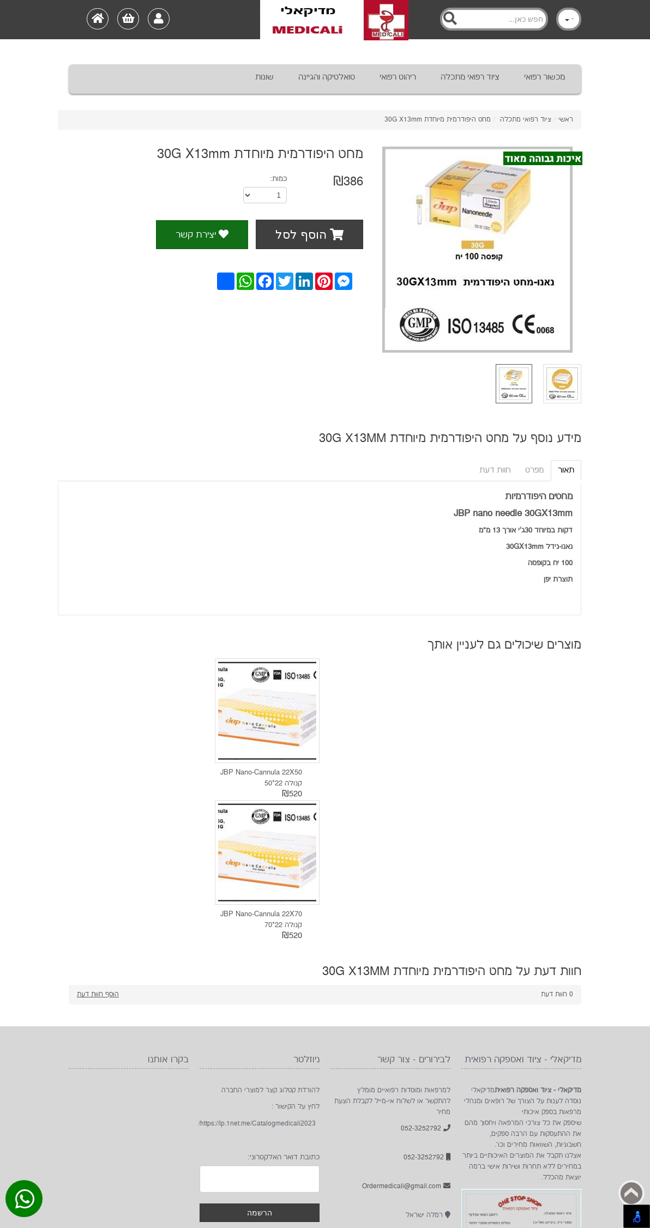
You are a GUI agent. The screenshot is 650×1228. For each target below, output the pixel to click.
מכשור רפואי (544, 77)
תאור (566, 470)
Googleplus (524, 1165)
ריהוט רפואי (398, 77)
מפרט (534, 470)
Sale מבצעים (222, 1165)
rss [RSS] (500, 1165)
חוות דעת (495, 470)
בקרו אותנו (549, 1165)
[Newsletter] (260, 1036)
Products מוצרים (322, 1165)
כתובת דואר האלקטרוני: (284, 1015)
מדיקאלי (369, 1165)
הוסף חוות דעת (98, 852)
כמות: (278, 178)
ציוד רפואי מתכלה (470, 77)
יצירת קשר (202, 234)
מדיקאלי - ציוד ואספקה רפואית (112, 1214)
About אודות (269, 1165)
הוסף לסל (309, 234)
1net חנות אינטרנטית (115, 1203)
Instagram (573, 1165)
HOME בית (402, 1165)
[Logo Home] (334, 19)
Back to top (631, 1193)
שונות (264, 77)
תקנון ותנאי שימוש (99, 1165)
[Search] (494, 19)
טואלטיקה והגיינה (326, 77)
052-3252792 (425, 986)
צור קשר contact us (164, 1165)
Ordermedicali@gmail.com (406, 1044)
